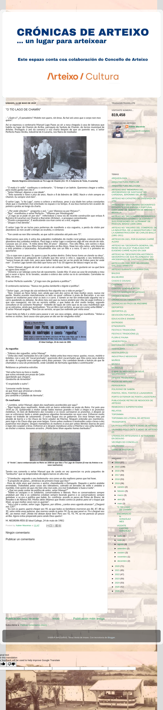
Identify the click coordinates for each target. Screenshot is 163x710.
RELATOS (116, 411)
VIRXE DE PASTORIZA (123, 450)
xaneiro (121, 487)
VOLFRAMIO (118, 446)
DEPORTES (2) (119, 311)
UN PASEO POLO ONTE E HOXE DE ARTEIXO (134, 426)
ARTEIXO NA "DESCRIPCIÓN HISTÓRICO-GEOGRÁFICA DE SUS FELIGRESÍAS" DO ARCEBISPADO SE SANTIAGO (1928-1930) (133, 257)
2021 (117, 570)
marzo (120, 495)
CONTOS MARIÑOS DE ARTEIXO (128, 292)
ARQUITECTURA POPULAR (125, 182)
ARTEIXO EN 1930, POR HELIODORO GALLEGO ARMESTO (130, 264)
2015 (117, 467)
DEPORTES (117, 307)
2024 (117, 583)
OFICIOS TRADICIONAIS (124, 378)
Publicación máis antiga (89, 618)
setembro (122, 548)
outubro (121, 552)
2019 (117, 483)
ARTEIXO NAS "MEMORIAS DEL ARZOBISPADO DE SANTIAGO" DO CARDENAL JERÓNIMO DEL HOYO (129, 192)
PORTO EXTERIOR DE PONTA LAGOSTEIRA (134, 397)
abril (119, 499)
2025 (117, 587)
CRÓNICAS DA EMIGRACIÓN (126, 300)
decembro (122, 561)
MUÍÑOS (116, 360)
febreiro (121, 491)
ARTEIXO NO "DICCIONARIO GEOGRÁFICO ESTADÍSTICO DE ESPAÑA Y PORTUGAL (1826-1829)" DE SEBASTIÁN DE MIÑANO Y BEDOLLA (133, 209)
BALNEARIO (118, 277)
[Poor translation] (11, 664)
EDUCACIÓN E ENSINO (123, 319)
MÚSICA (116, 364)
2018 (117, 479)
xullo (119, 540)
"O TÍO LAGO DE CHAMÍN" (124, 508)
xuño (120, 536)
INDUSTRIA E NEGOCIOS (124, 356)
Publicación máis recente (22, 618)
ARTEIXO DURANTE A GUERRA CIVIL (130, 269)
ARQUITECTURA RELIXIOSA (126, 186)
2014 (117, 462)
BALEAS (116, 273)
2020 (117, 566)
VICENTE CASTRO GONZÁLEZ (124, 528)
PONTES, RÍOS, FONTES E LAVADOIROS (132, 393)
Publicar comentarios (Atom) (33, 625)
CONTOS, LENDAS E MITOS (126, 288)
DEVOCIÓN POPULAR (123, 315)
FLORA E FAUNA (120, 337)
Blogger (111, 637)
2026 (117, 591)
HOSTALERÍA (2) (120, 352)
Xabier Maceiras (137, 126)
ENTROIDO (117, 322)
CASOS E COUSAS (121, 281)
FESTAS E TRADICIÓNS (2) (125, 334)
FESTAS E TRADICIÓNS (123, 330)
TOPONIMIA (118, 414)
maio (120, 503)
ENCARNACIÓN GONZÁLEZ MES (124, 518)
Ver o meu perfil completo (138, 131)
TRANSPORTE (119, 422)
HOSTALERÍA (118, 349)
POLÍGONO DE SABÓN (123, 389)
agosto (120, 544)
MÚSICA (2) (117, 368)
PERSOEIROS (119, 385)
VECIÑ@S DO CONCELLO (125, 442)
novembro (122, 557)
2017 (117, 475)
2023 (117, 578)
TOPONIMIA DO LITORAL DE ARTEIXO (131, 418)
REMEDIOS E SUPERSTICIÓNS (127, 407)
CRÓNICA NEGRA (120, 296)
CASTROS (117, 284)
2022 (117, 574)
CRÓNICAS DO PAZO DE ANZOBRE (129, 303)
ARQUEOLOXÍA (119, 178)
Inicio (55, 618)
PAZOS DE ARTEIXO (122, 381)
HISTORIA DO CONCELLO (125, 345)
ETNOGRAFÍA (118, 326)
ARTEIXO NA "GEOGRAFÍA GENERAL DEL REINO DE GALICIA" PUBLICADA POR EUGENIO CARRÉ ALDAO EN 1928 (133, 248)
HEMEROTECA (119, 341)
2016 (117, 471)
